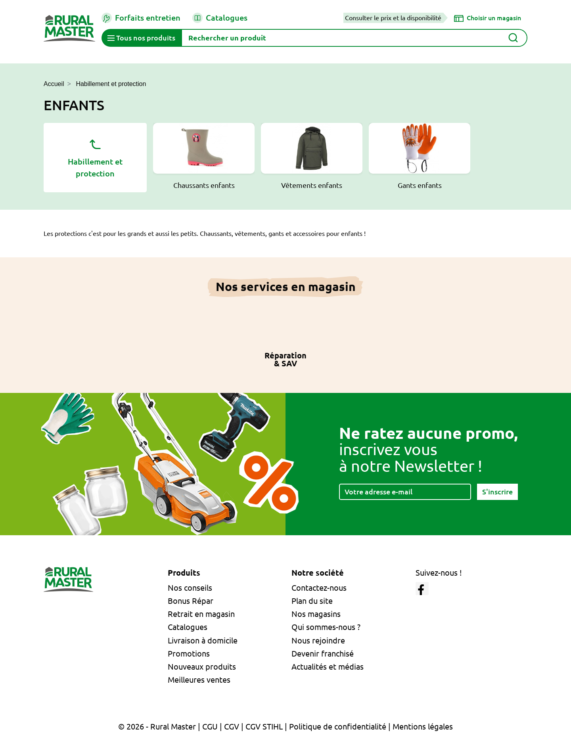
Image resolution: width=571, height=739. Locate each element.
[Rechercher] (354, 38)
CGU (210, 726)
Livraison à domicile (203, 640)
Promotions (189, 653)
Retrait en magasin (201, 613)
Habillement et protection (95, 157)
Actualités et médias (327, 666)
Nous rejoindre (318, 640)
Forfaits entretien (141, 18)
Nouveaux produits (202, 666)
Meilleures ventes (199, 679)
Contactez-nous (319, 587)
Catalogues (219, 18)
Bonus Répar (190, 600)
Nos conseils (190, 587)
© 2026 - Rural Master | (160, 726)
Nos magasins (316, 613)
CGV (231, 726)
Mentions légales (423, 726)
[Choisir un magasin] (487, 18)
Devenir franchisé (322, 653)
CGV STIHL (264, 726)
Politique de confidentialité (337, 726)
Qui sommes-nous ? (325, 627)
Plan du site (312, 600)
